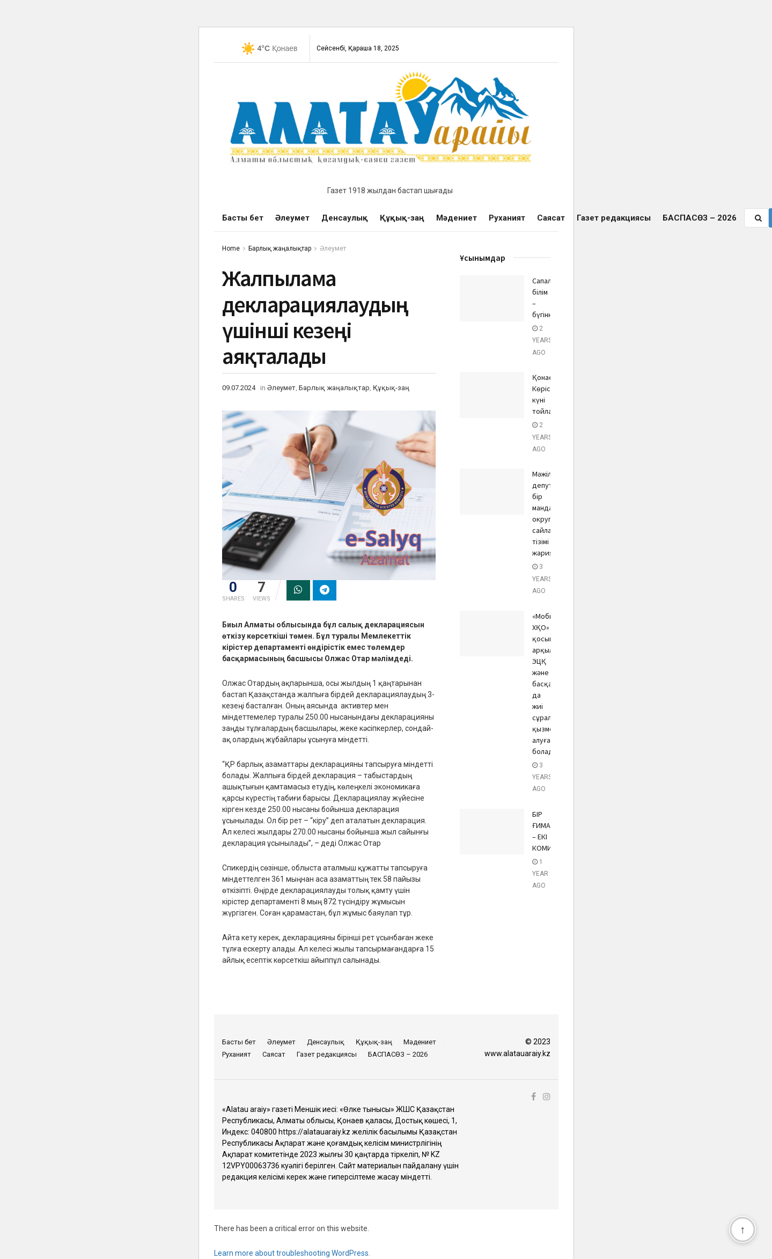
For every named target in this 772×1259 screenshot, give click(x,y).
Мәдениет (456, 218)
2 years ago (542, 340)
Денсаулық (344, 218)
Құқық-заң (402, 218)
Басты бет (242, 218)
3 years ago (542, 579)
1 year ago (540, 874)
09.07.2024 (238, 388)
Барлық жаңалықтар (279, 248)
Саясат (551, 218)
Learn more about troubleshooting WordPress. (292, 1253)
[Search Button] (759, 218)
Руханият (507, 218)
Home (231, 248)
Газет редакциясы (614, 218)
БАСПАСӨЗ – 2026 (700, 218)
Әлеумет (292, 218)
